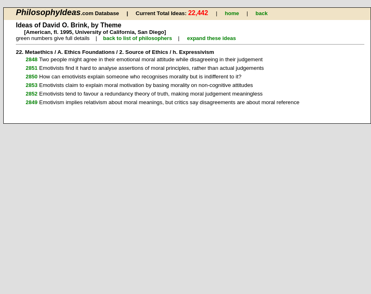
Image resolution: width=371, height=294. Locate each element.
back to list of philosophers (137, 38)
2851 (32, 68)
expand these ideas (211, 38)
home (232, 13)
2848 (32, 59)
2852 (32, 94)
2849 (32, 102)
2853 (32, 85)
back (262, 13)
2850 (32, 77)
